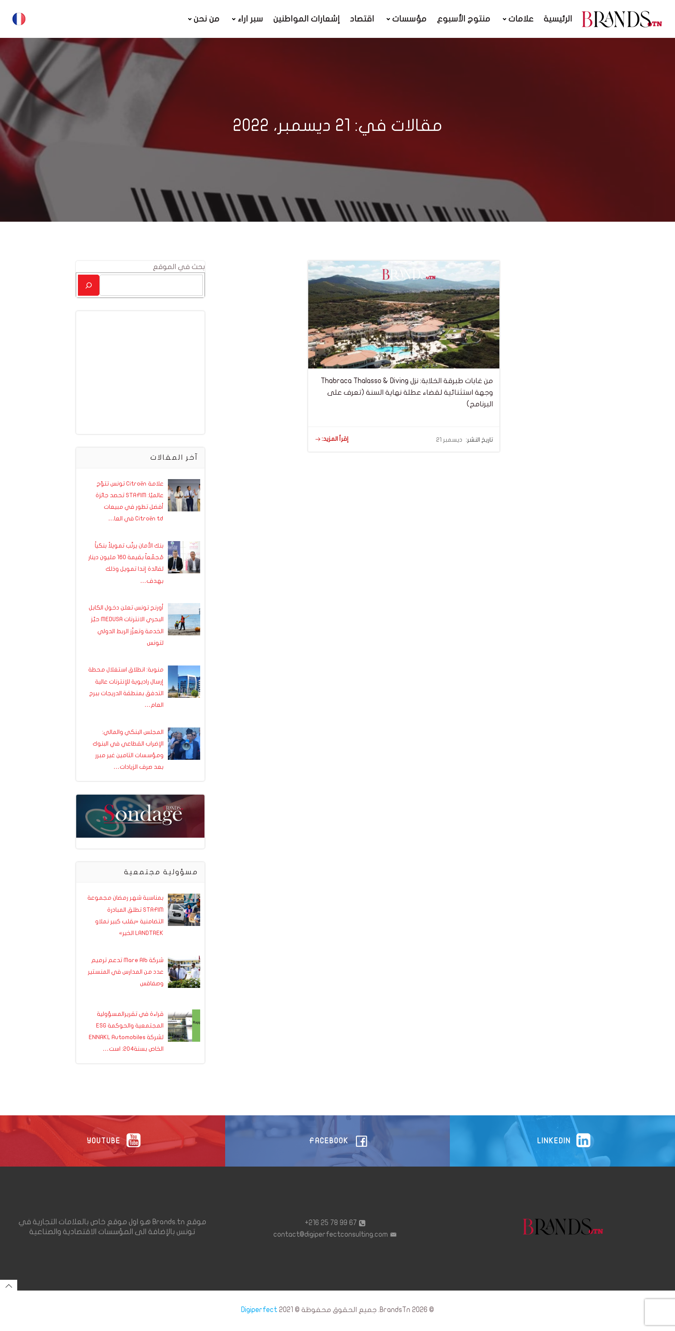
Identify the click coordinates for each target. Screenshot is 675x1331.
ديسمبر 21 (449, 439)
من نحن (203, 19)
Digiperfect (259, 1312)
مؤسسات (406, 19)
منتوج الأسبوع (464, 19)
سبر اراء (246, 19)
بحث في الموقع (179, 266)
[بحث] (88, 284)
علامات (517, 19)
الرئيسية (558, 19)
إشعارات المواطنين (307, 19)
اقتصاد (362, 19)
